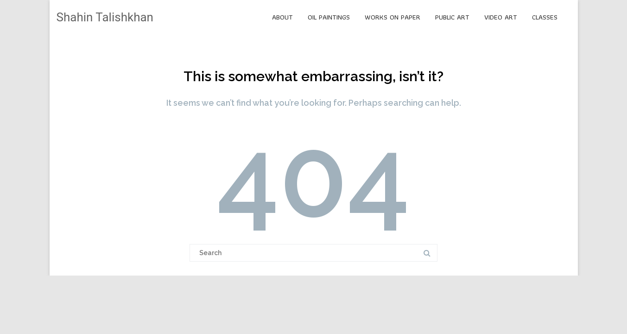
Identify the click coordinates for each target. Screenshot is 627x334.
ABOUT (282, 17)
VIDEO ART (500, 17)
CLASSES (544, 17)
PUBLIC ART (452, 17)
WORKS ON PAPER (392, 17)
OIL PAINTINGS (329, 17)
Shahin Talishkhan (105, 17)
